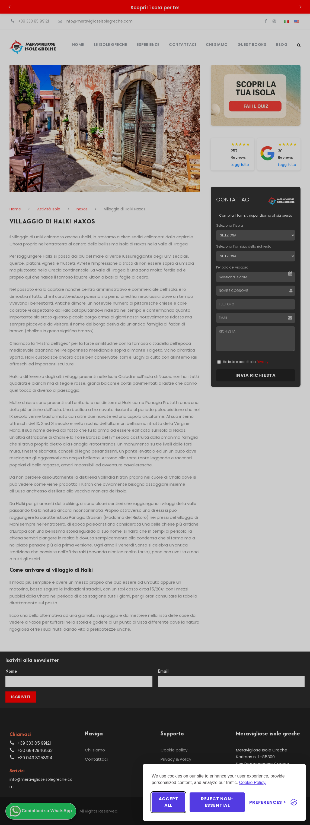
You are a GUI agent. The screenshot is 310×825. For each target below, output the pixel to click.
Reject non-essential (217, 802)
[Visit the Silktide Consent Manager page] (293, 802)
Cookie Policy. (252, 782)
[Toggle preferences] (267, 802)
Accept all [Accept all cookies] (168, 802)
